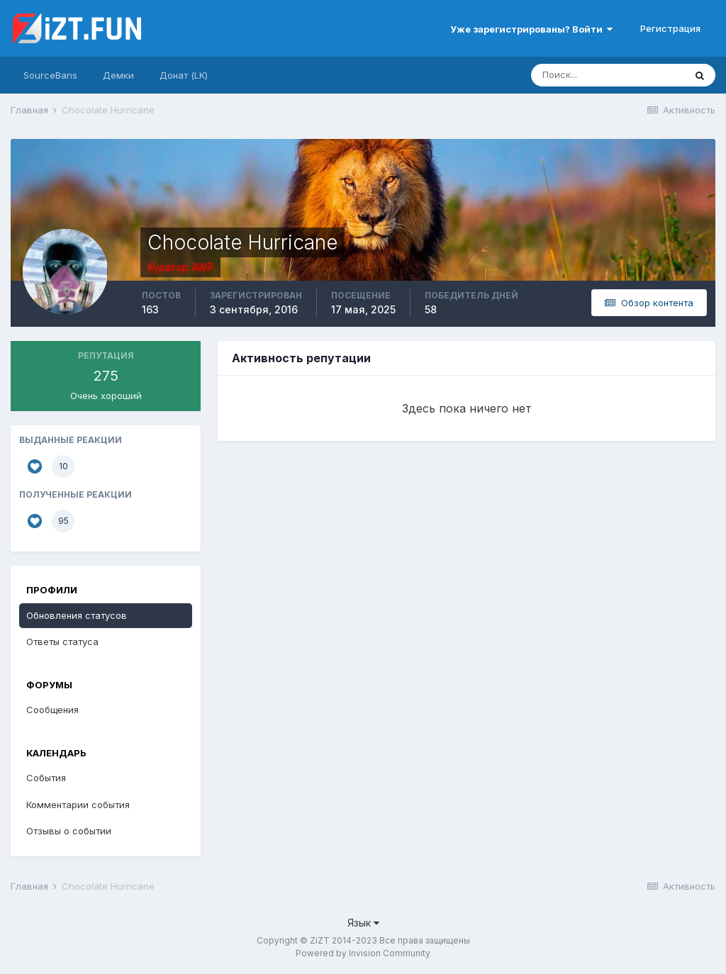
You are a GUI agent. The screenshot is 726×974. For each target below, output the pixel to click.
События (46, 777)
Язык (363, 923)
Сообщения (52, 709)
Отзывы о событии (68, 830)
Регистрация (670, 28)
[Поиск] (607, 75)
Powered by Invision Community (363, 953)
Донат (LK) (184, 75)
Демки (118, 75)
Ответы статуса (62, 641)
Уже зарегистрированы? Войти (531, 29)
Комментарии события (78, 804)
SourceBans (50, 75)
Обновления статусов (76, 615)
